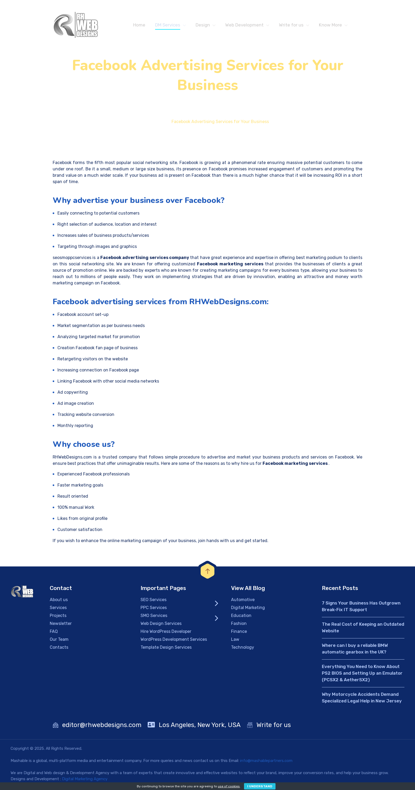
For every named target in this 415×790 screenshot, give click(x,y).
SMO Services (154, 617)
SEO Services (153, 601)
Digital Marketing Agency (84, 780)
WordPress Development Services (174, 640)
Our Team (59, 640)
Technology (242, 648)
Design (203, 25)
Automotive (243, 601)
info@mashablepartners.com (266, 762)
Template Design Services (166, 648)
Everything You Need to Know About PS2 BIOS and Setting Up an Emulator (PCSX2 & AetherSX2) (362, 674)
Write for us (291, 25)
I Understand (259, 786)
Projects (58, 617)
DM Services (167, 25)
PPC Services (154, 609)
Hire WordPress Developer (166, 632)
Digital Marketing (248, 609)
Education (241, 617)
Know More (330, 25)
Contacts (59, 648)
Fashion (239, 625)
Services (58, 609)
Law (235, 640)
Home (139, 25)
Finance (239, 632)
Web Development (244, 25)
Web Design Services (161, 625)
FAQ (54, 632)
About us (59, 601)
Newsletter (61, 625)
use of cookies (229, 786)
